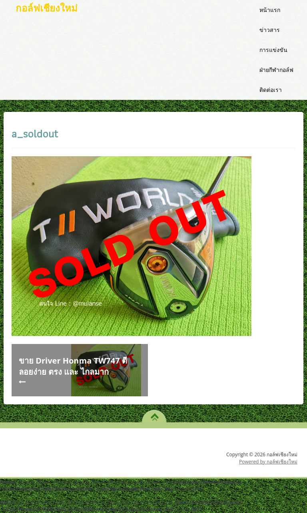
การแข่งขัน (273, 50)
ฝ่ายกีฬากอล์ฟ (276, 70)
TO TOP (154, 414)
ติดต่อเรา (270, 89)
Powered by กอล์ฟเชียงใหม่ (268, 461)
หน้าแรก (269, 10)
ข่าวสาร (269, 30)
